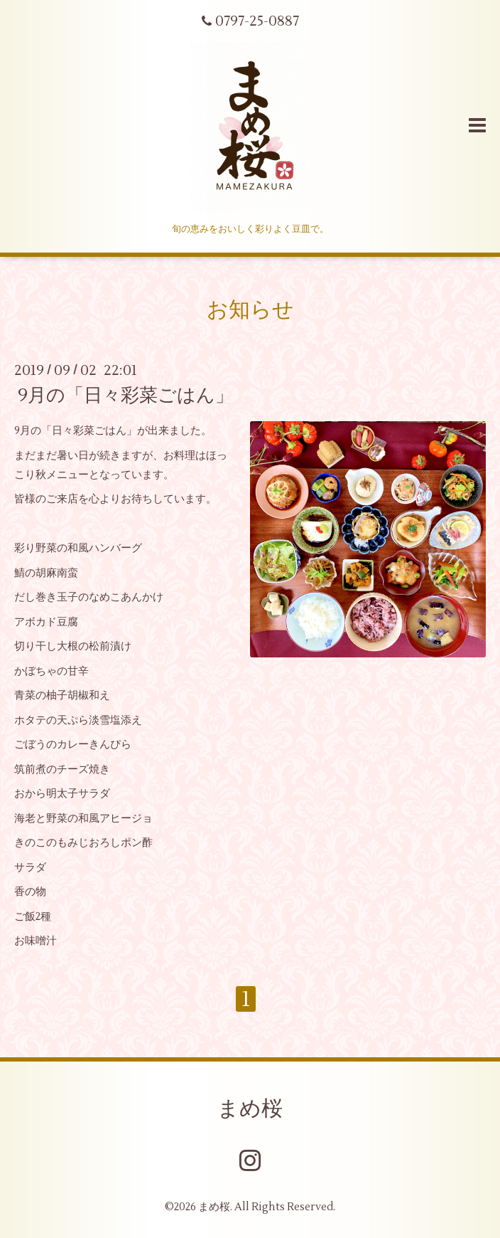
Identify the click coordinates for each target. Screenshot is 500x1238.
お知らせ (250, 310)
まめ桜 (250, 1109)
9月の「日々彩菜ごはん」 (126, 395)
